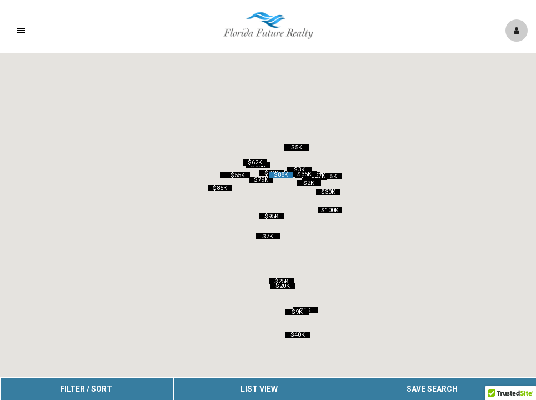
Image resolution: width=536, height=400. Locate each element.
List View (259, 388)
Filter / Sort (86, 388)
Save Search (432, 388)
